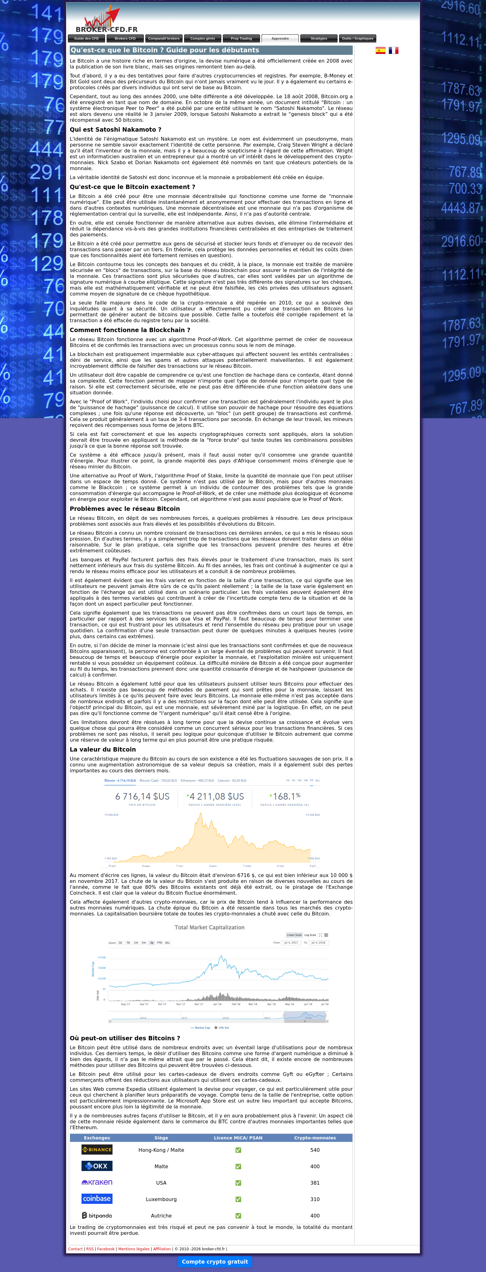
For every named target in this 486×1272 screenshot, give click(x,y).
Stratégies (319, 38)
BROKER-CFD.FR (107, 29)
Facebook (106, 1249)
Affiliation (162, 1249)
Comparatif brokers (163, 38)
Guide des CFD (86, 38)
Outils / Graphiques (357, 38)
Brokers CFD (125, 38)
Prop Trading (241, 38)
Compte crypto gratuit (215, 1262)
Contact (75, 1249)
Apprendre (280, 38)
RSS (90, 1249)
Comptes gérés (202, 38)
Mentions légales (134, 1249)
